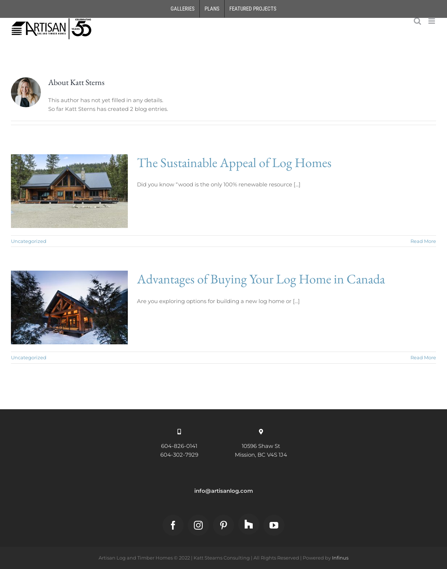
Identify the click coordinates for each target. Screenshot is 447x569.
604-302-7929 (179, 454)
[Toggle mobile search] (417, 21)
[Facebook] (173, 525)
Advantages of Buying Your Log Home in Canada (261, 278)
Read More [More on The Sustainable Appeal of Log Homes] (423, 241)
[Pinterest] (223, 525)
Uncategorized (28, 241)
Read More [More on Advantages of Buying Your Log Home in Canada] (423, 357)
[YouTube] (273, 525)
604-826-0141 (179, 445)
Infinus (340, 558)
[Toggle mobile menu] (432, 21)
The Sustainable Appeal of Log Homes (234, 162)
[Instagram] (198, 525)
